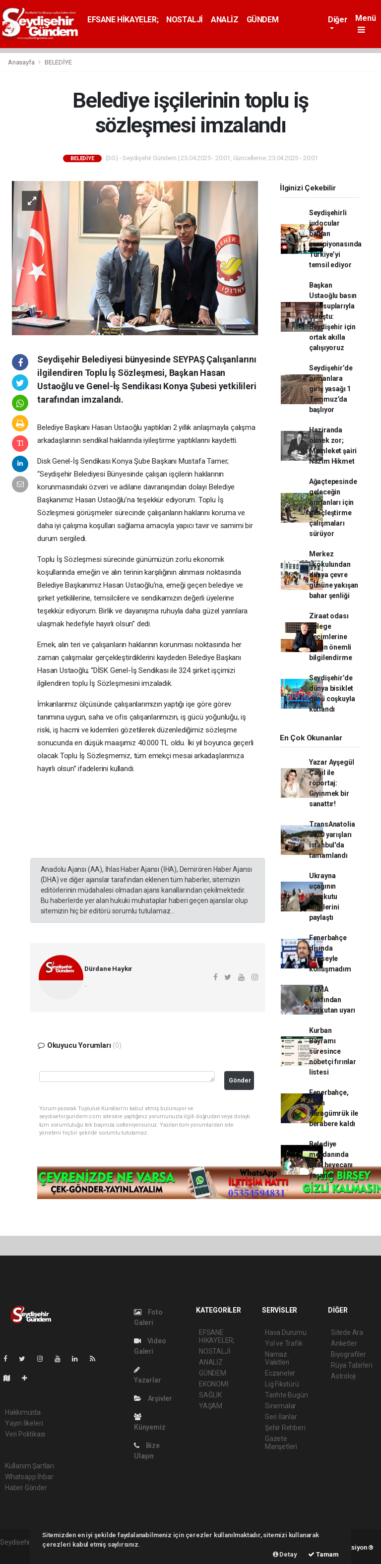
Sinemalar (280, 1406)
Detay (285, 1554)
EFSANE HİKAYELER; (122, 19)
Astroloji (343, 1376)
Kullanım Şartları (29, 1466)
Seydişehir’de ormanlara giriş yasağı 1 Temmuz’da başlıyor (331, 389)
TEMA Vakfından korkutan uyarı (332, 999)
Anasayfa (22, 62)
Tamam (323, 1554)
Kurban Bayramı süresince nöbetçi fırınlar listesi (332, 1051)
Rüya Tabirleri (351, 1365)
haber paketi (19, 1553)
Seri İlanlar (281, 1417)
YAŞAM (210, 1406)
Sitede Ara (347, 1332)
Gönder (240, 1080)
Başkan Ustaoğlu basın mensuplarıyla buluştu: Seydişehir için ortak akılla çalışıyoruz (333, 316)
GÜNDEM (263, 19)
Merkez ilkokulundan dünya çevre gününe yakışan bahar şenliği (333, 575)
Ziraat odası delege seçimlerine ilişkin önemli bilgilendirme (330, 637)
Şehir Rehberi (285, 1428)
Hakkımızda (23, 1412)
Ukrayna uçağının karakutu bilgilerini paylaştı (324, 896)
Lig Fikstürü (282, 1384)
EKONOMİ (214, 1384)
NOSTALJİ (184, 19)
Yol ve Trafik (284, 1343)
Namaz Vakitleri (277, 1358)
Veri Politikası (25, 1434)
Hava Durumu (286, 1332)
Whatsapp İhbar (29, 1477)
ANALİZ (225, 19)
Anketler (344, 1343)
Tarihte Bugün (286, 1395)
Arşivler (153, 1398)
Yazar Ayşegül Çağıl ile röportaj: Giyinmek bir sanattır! (331, 783)
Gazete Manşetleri (281, 1442)
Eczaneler (280, 1373)
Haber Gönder (26, 1488)
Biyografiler (348, 1354)
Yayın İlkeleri (24, 1423)
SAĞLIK (210, 1395)
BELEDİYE (58, 62)
